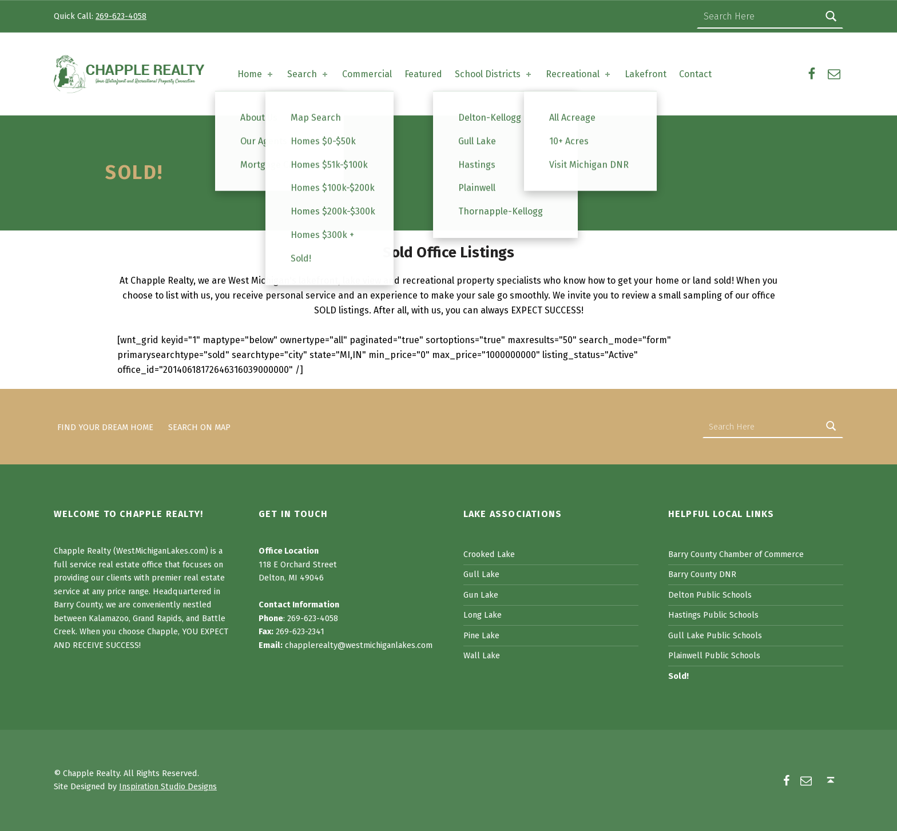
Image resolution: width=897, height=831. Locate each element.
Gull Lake (481, 574)
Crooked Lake (489, 554)
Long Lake (482, 615)
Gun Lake (480, 595)
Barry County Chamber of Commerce (736, 554)
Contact (695, 74)
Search (308, 74)
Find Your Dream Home (105, 427)
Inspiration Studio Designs (168, 786)
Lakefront (645, 74)
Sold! (678, 676)
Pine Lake (481, 635)
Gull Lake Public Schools (715, 635)
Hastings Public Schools (713, 615)
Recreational (579, 74)
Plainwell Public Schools (714, 655)
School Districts (494, 74)
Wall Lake (481, 655)
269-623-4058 (121, 16)
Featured (423, 74)
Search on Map (199, 427)
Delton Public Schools (710, 595)
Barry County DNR (702, 574)
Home (256, 74)
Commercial (367, 74)
